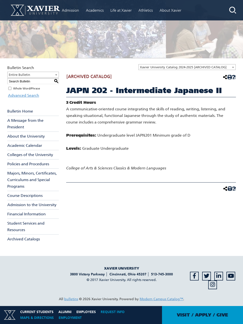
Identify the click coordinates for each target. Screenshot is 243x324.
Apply (203, 315)
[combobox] (187, 67)
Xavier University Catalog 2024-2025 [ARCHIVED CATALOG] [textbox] (183, 67)
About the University (26, 136)
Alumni (65, 312)
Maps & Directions (37, 318)
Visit (183, 315)
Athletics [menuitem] (145, 10)
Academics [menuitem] (95, 10)
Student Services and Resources (26, 226)
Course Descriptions (25, 195)
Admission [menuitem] (70, 10)
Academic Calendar (24, 145)
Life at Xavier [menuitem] (121, 10)
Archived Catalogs (23, 239)
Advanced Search (22, 95)
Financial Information (26, 214)
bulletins (71, 299)
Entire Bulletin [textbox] (19, 75)
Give (222, 315)
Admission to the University (31, 204)
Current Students (37, 312)
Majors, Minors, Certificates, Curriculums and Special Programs (32, 180)
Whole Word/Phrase (26, 88)
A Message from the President (25, 123)
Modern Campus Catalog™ (161, 299)
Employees (86, 312)
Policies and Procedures (28, 164)
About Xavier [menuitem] (170, 10)
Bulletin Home (20, 111)
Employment (70, 318)
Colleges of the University (30, 154)
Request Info (113, 312)
